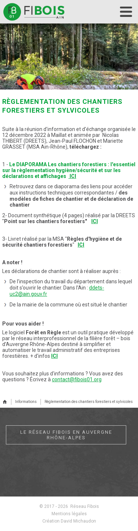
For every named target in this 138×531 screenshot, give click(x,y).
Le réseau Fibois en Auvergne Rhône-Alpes (66, 434)
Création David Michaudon (69, 521)
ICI (73, 176)
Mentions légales (69, 513)
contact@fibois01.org (77, 379)
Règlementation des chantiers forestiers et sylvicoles (89, 402)
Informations (26, 402)
